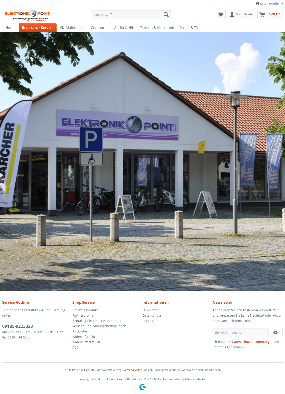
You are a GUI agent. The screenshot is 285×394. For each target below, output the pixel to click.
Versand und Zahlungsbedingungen (99, 326)
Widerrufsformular (86, 342)
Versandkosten (133, 370)
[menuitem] (131, 14)
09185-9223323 (17, 326)
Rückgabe (79, 331)
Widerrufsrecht (83, 336)
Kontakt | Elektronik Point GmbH (96, 321)
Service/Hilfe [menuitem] (268, 4)
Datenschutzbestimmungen (252, 342)
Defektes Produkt (85, 310)
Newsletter (150, 310)
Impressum (150, 321)
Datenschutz (151, 315)
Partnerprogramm (85, 315)
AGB (75, 347)
